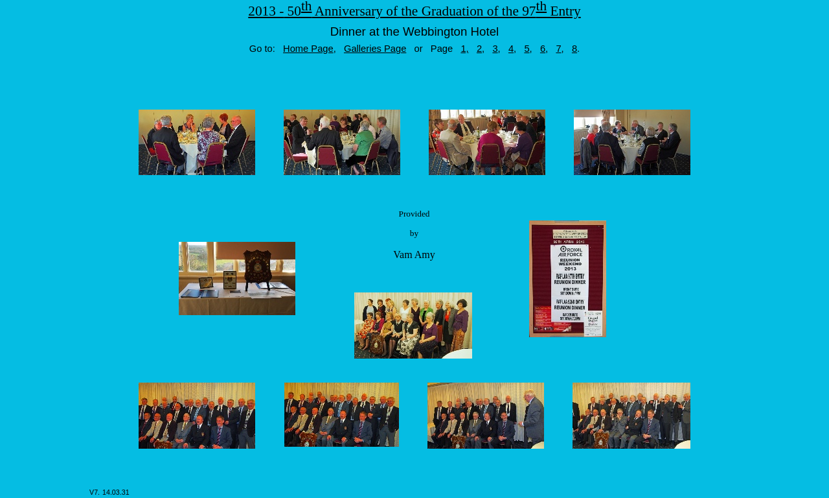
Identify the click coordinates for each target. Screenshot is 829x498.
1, (464, 48)
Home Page (308, 48)
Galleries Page (375, 48)
